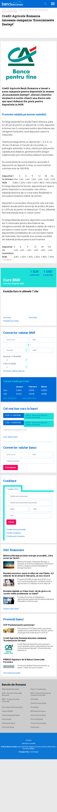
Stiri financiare (13, 550)
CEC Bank (34, 699)
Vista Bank (35, 727)
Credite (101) (12, 489)
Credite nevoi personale (16, 530)
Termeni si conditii (28, 743)
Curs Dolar (33, 318)
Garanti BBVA (7, 711)
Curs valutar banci (10, 437)
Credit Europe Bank (38, 703)
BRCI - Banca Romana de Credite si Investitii (41, 694)
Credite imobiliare (13, 533)
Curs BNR (11, 280)
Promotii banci (12, 10)
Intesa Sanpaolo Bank (11, 715)
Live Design (28, 752)
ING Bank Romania (38, 711)
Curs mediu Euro (10, 398)
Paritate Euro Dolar (11, 321)
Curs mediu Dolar (29, 398)
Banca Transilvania (38, 689)
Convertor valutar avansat (13, 371)
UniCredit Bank (8, 727)
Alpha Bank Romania (10, 689)
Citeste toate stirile (11, 609)
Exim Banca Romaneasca (12, 707)
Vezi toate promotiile (11, 673)
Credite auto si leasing (15, 536)
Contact (28, 740)
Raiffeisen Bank (8, 723)
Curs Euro (7, 318)
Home (4, 10)
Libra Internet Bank (38, 715)
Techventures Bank (38, 723)
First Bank (35, 707)
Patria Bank (6, 719)
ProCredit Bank (37, 719)
